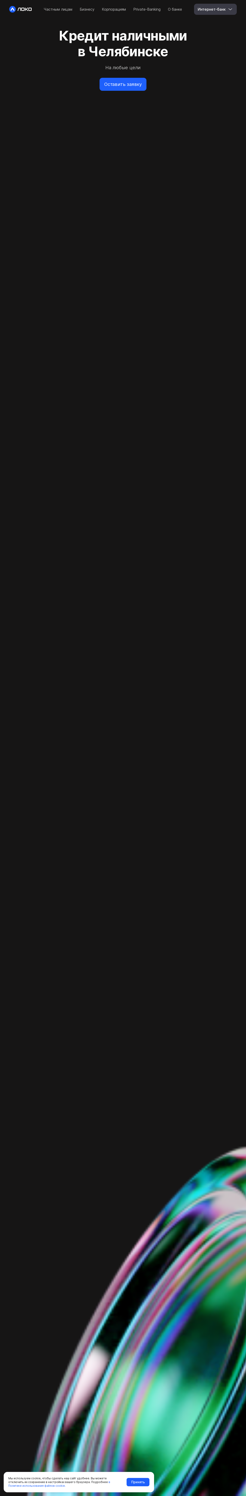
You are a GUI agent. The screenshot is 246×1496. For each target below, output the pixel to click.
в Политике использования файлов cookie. (59, 1483)
